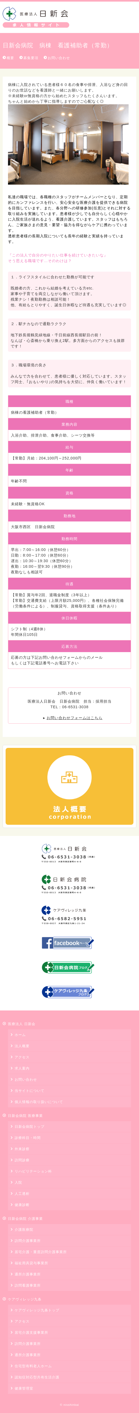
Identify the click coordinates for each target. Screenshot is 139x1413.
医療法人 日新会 (36, 17)
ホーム (20, 1035)
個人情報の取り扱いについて (39, 1102)
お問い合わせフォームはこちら (75, 718)
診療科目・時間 (28, 1138)
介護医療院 (24, 1230)
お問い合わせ (59, 58)
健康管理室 (24, 1388)
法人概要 (22, 1046)
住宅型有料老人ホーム (33, 1366)
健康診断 (22, 1205)
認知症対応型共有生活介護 (37, 1377)
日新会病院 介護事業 (25, 1219)
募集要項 (30, 58)
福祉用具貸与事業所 (31, 1263)
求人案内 (22, 1068)
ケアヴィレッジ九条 (25, 1299)
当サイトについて (29, 1091)
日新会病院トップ (29, 1127)
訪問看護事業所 (28, 1285)
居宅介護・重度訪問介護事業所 (41, 1252)
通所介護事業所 (28, 1274)
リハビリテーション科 (33, 1171)
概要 (10, 58)
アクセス (22, 1057)
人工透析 (22, 1194)
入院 (18, 1182)
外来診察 (22, 1149)
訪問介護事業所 (28, 1241)
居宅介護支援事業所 (31, 1333)
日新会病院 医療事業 (25, 1116)
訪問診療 (22, 1160)
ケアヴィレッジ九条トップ (37, 1310)
